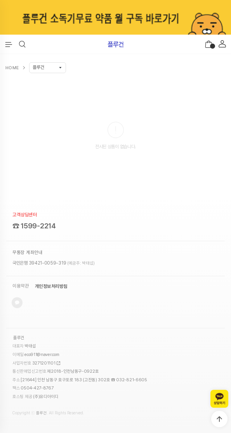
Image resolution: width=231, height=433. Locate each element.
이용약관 (20, 286)
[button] (22, 44)
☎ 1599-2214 (34, 226)
